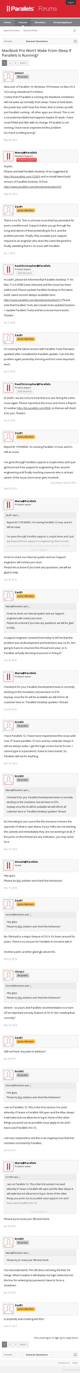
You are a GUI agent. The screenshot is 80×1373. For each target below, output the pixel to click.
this (19, 880)
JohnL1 (19, 73)
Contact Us (63, 1362)
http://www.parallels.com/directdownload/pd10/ (32, 187)
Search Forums (12, 30)
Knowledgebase (63, 22)
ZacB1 (19, 206)
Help (74, 1362)
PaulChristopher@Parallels (33, 265)
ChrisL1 (19, 971)
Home (7, 22)
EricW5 (19, 722)
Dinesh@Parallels (26, 861)
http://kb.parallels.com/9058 (33, 408)
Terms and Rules (71, 1369)
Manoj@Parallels (26, 152)
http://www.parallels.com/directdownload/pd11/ (32, 300)
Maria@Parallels (25, 501)
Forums (23, 22)
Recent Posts (30, 30)
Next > (23, 62)
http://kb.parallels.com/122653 (22, 176)
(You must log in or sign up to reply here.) (56, 1337)
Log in (71, 2)
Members (40, 22)
